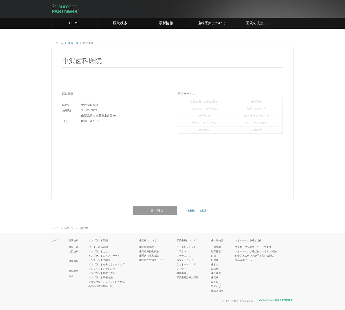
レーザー (181, 268)
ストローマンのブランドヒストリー (254, 247)
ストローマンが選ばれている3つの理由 (256, 251)
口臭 (213, 255)
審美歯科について (186, 240)
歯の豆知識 (217, 240)
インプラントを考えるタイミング (106, 264)
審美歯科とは (183, 273)
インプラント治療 (98, 240)
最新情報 (166, 23)
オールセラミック (186, 247)
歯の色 (214, 268)
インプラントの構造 (99, 260)
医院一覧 (69, 228)
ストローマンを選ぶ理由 (248, 240)
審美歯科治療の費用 (187, 277)
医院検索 (120, 23)
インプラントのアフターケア (104, 255)
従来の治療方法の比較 (100, 286)
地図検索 (73, 251)
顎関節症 (216, 251)
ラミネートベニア (186, 264)
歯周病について (147, 240)
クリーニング (183, 255)
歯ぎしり (216, 264)
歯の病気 (216, 273)
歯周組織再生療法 (149, 251)
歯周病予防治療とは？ (151, 260)
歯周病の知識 (146, 247)
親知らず (216, 286)
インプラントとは (98, 251)
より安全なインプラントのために (106, 281)
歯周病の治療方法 (149, 255)
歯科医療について (212, 23)
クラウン (181, 251)
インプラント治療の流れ (101, 273)
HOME (74, 23)
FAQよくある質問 (98, 247)
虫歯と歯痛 (217, 290)
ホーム (55, 228)
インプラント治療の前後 (101, 268)
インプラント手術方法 (100, 277)
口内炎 (214, 260)
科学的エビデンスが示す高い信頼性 (254, 255)
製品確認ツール (243, 260)
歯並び (214, 281)
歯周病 (214, 277)
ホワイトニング (184, 260)
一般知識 (216, 247)
